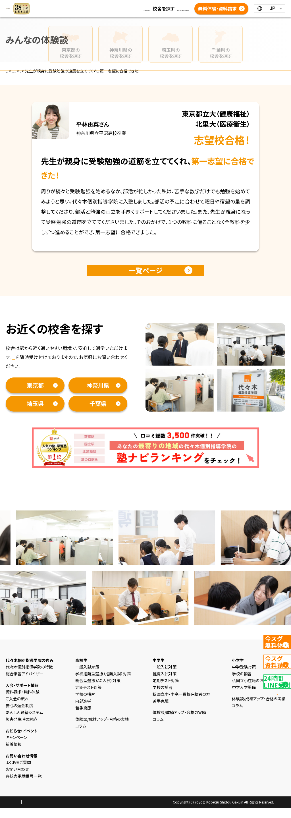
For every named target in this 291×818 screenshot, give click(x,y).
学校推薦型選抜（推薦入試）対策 (103, 684)
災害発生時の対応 (21, 729)
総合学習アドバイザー (24, 684)
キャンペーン (16, 747)
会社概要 (64, 812)
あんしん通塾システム (24, 722)
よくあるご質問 (129, 22)
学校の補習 (85, 704)
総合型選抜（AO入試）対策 (97, 691)
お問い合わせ (17, 779)
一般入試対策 (87, 677)
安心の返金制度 (19, 716)
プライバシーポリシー (35, 812)
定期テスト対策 (88, 697)
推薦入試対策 (164, 684)
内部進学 (83, 711)
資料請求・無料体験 (31, 367)
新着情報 (124, 8)
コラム (144, 8)
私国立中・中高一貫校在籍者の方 (181, 704)
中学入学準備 (244, 697)
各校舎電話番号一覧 (168, 22)
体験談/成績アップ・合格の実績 (145, 15)
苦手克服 (83, 718)
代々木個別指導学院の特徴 (29, 677)
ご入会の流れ (17, 709)
